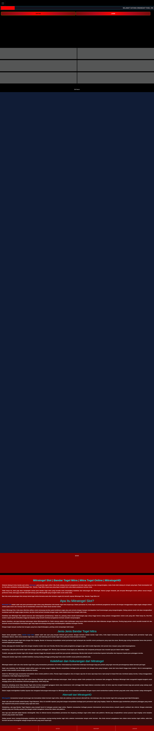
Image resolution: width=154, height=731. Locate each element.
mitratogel (32, 585)
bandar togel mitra (28, 635)
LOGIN (113, 13)
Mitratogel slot (6, 604)
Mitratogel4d (6, 698)
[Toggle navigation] (3, 3)
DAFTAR (38, 13)
